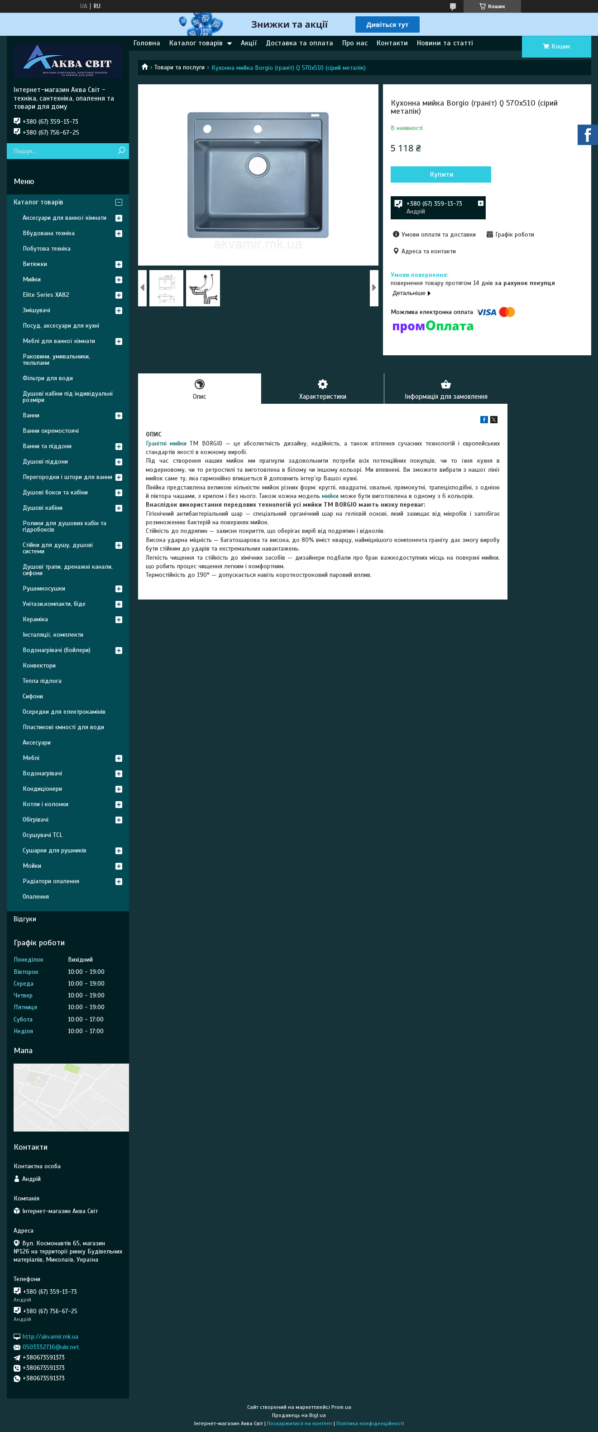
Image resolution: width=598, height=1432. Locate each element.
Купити (439, 174)
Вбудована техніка (49, 233)
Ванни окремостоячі (51, 431)
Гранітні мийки (166, 443)
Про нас (355, 43)
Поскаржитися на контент (299, 1423)
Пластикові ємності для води (63, 727)
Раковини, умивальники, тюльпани (56, 360)
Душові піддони (45, 461)
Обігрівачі (35, 819)
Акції (249, 43)
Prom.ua (341, 1407)
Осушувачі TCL (42, 835)
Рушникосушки (44, 588)
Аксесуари (37, 742)
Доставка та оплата (299, 43)
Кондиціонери (42, 789)
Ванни (31, 415)
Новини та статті (445, 43)
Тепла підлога (42, 681)
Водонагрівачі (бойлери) (57, 650)
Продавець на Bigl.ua (299, 1415)
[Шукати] (121, 151)
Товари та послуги (179, 67)
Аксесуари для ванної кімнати (64, 218)
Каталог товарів (196, 43)
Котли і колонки (45, 804)
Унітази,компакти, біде (54, 604)
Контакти (392, 43)
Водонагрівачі (42, 773)
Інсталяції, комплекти (53, 635)
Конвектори (39, 665)
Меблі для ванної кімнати (59, 341)
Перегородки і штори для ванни (67, 477)
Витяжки (35, 264)
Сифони (33, 696)
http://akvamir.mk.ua (50, 1336)
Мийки (32, 279)
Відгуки (25, 919)
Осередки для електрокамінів (64, 712)
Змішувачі (36, 310)
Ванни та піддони (47, 446)
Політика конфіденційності (370, 1423)
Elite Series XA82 (46, 295)
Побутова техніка (47, 248)
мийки (330, 496)
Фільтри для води (48, 378)
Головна (147, 43)
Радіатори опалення (51, 881)
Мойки (32, 866)
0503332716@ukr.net (51, 1347)
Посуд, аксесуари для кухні (61, 325)
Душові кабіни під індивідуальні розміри (68, 397)
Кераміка (35, 619)
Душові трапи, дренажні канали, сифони (68, 570)
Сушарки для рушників (54, 850)
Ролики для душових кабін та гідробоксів (64, 526)
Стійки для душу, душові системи (58, 548)
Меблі (31, 758)
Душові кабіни (42, 508)
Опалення (36, 896)
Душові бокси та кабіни (55, 492)
